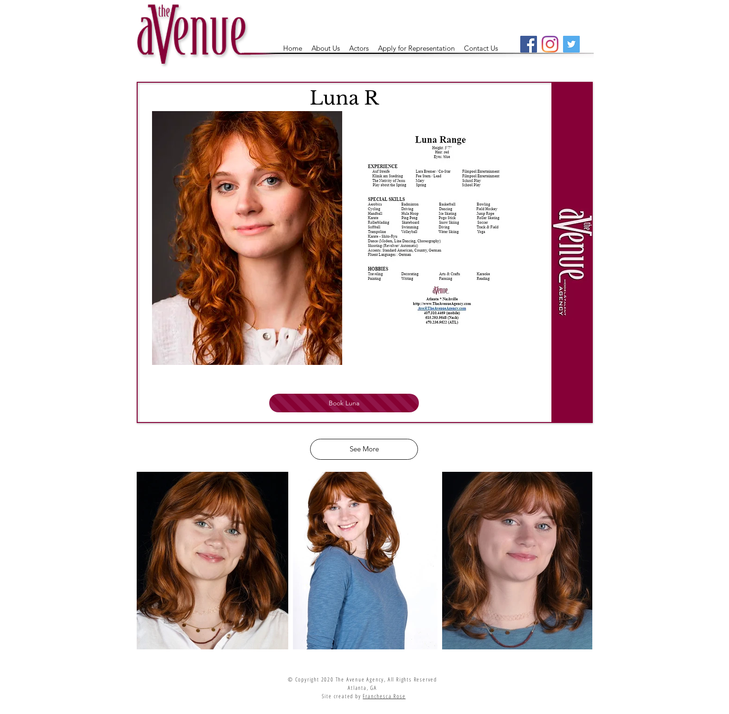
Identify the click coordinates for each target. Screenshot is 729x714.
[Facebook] (528, 44)
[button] (359, 48)
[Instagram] (550, 44)
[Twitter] (571, 44)
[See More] (364, 449)
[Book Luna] (344, 403)
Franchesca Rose (384, 696)
